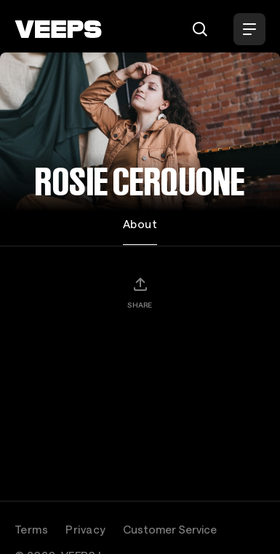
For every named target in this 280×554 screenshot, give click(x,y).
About (140, 223)
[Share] (139, 292)
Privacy (85, 529)
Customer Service (170, 529)
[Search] (200, 29)
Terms (31, 529)
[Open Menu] (249, 29)
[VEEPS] (58, 29)
